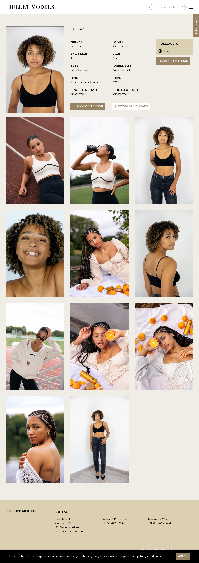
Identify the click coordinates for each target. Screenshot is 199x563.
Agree (182, 556)
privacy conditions (149, 556)
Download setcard (131, 106)
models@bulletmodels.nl (69, 531)
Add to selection (88, 106)
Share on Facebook (173, 61)
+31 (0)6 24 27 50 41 (159, 523)
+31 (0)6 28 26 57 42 (112, 523)
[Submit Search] (183, 7)
